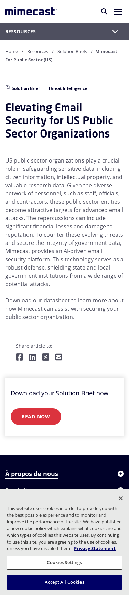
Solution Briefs (72, 51)
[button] (118, 11)
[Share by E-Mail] (58, 357)
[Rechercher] (104, 11)
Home (11, 51)
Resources (37, 51)
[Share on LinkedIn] (32, 357)
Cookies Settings (64, 562)
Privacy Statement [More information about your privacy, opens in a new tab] (95, 548)
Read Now (36, 416)
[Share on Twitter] (45, 357)
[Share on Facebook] (19, 357)
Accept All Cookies (64, 582)
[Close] (120, 498)
